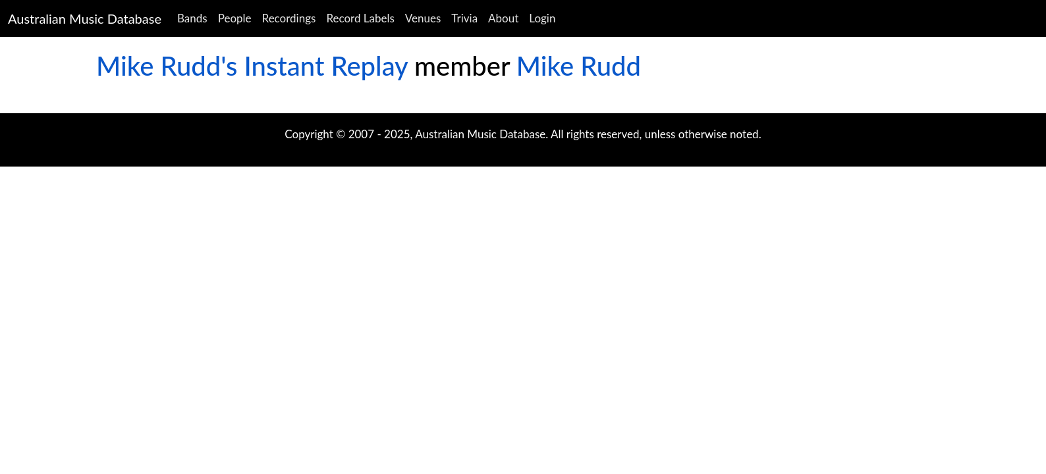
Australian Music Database (84, 18)
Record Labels (360, 18)
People (235, 18)
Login (542, 18)
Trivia (464, 18)
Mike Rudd (578, 66)
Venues (423, 18)
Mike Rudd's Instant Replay (252, 66)
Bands (192, 18)
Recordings (289, 18)
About (503, 18)
